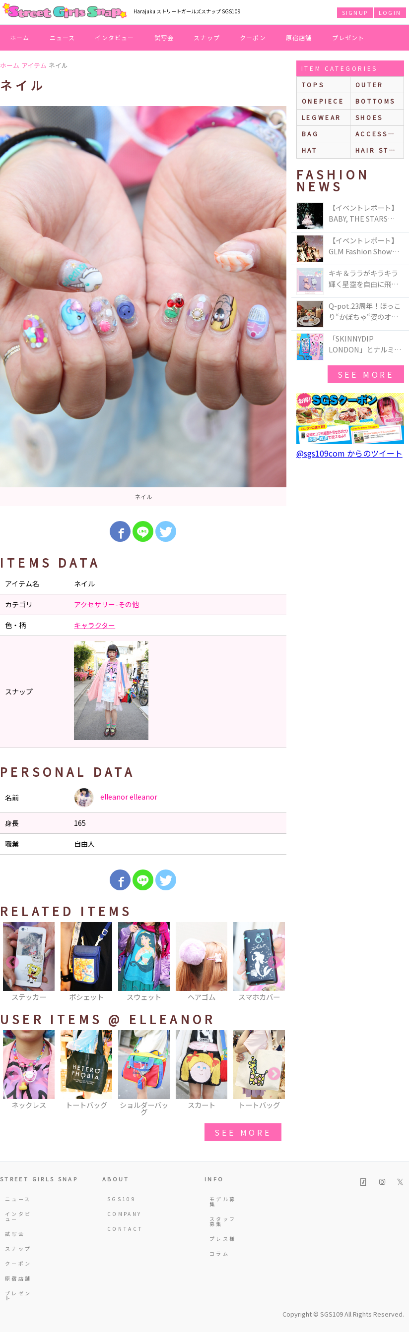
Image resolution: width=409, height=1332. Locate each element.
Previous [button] (12, 962)
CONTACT (122, 1228)
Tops (313, 84)
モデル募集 (222, 1201)
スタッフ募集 (222, 1221)
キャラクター (94, 625)
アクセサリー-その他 (106, 604)
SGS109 (121, 1199)
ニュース (62, 37)
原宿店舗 (299, 37)
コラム (219, 1253)
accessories (379, 133)
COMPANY (122, 1213)
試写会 (164, 37)
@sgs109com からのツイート (349, 453)
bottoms (375, 101)
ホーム (20, 37)
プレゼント (348, 37)
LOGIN (390, 12)
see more (242, 1132)
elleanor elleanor (115, 798)
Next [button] (274, 962)
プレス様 (222, 1238)
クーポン (253, 37)
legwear (321, 117)
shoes (369, 117)
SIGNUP (355, 12)
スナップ (207, 37)
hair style (379, 150)
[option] (143, 306)
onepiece (323, 101)
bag (310, 133)
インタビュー (114, 37)
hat (310, 150)
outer (369, 84)
